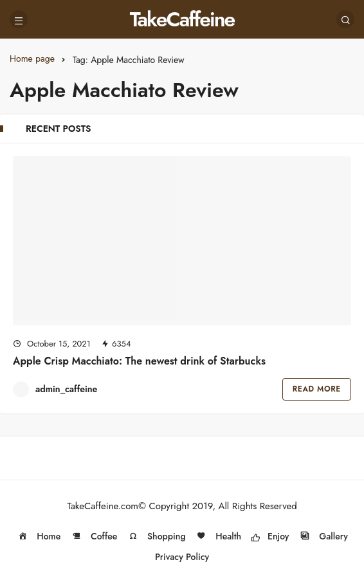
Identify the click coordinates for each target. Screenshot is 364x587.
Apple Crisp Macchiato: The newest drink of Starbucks (139, 361)
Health (218, 536)
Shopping (156, 536)
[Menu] (19, 19)
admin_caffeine (66, 389)
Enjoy (270, 536)
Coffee (93, 536)
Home (38, 536)
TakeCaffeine (182, 19)
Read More (317, 389)
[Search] (345, 19)
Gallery (323, 536)
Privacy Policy (182, 556)
